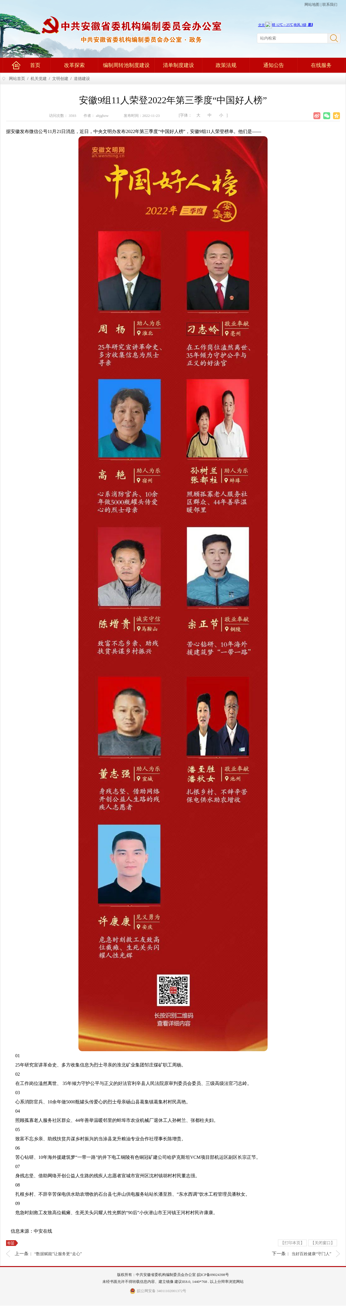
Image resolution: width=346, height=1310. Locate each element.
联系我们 (329, 4)
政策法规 (226, 65)
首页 (35, 65)
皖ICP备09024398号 (213, 1274)
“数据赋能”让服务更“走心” (58, 1254)
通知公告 (273, 65)
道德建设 (82, 78)
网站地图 (311, 4)
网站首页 (17, 78)
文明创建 (60, 78)
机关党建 (39, 78)
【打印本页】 (292, 1243)
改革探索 (74, 65)
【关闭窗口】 (323, 1243)
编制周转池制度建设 (126, 65)
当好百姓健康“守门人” (311, 1254)
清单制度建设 (178, 65)
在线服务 (321, 65)
